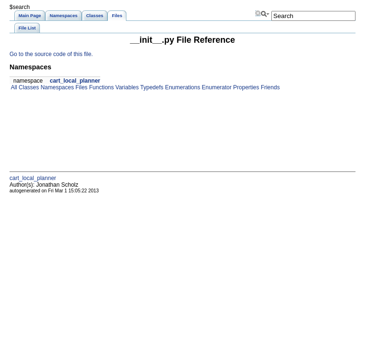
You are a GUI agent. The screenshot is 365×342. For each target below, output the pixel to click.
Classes (28, 87)
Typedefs (151, 87)
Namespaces (56, 87)
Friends (269, 87)
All (13, 87)
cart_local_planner (75, 80)
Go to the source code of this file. (51, 54)
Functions (100, 87)
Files (80, 87)
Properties (245, 87)
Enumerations (181, 87)
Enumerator (215, 87)
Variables (126, 87)
